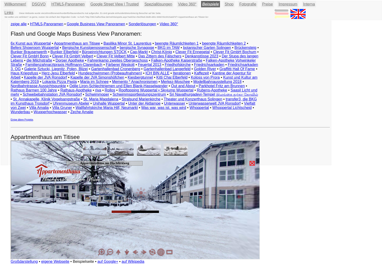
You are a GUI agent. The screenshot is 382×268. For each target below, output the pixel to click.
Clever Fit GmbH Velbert (72, 56)
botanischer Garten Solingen (207, 48)
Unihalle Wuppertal (109, 103)
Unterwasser (174, 103)
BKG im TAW (169, 48)
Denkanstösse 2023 (201, 56)
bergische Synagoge (137, 48)
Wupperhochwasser (50, 112)
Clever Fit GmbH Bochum (234, 52)
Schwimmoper (97, 94)
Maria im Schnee (94, 82)
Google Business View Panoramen (96, 24)
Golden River (205, 69)
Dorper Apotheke (70, 60)
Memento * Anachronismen (135, 82)
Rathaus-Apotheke (76, 90)
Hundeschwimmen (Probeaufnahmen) (110, 73)
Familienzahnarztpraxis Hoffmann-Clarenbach (64, 65)
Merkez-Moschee (175, 82)
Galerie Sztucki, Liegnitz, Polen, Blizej (56, 69)
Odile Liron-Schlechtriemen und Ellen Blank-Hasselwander (118, 86)
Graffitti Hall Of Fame (237, 69)
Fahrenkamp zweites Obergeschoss (118, 60)
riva (98, 90)
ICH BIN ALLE (157, 73)
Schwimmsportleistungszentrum (139, 94)
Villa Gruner (62, 108)
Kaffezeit (201, 73)
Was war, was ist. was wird (163, 108)
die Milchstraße (39, 60)
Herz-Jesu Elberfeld (58, 73)
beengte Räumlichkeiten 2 (224, 43)
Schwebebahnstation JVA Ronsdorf (52, 94)
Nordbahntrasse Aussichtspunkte (38, 86)
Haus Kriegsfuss (24, 73)
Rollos (110, 90)
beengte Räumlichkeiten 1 (177, 43)
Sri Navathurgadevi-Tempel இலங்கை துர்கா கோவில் (213, 94)
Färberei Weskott (120, 65)
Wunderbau (20, 112)
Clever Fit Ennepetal (193, 52)
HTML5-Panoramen (68, 4)
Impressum (288, 4)
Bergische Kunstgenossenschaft (89, 48)
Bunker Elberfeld (64, 52)
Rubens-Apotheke (212, 90)
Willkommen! (15, 4)
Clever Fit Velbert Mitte (116, 56)
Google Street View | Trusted (114, 4)
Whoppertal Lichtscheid (232, 108)
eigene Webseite (55, 261)
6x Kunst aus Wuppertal (31, 43)
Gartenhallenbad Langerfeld (167, 69)
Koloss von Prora (205, 77)
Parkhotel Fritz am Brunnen (222, 86)
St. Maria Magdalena (100, 99)
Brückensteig (245, 48)
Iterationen (182, 73)
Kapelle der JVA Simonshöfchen (97, 77)
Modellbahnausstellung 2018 (217, 82)
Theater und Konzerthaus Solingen (193, 99)
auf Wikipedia (133, 261)
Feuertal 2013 (149, 65)
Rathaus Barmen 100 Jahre (34, 90)
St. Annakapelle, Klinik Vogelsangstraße (46, 99)
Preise (267, 4)
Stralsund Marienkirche (141, 99)
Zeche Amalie (81, 112)
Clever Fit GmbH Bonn (30, 56)
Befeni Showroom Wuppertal (35, 48)
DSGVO (39, 4)
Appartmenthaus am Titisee (77, 43)
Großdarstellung (24, 261)
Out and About (183, 86)
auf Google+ (107, 261)
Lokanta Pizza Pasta (59, 82)
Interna (309, 4)
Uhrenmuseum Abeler (71, 103)
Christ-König (161, 52)
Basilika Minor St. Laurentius (127, 43)
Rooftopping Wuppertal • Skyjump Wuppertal (156, 90)
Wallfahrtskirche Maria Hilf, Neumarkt (106, 108)
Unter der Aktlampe (144, 103)
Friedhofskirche (177, 65)
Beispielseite (83, 261)
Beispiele (210, 4)
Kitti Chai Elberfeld (172, 77)
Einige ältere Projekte (22, 119)
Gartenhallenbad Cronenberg (115, 69)
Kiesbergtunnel (140, 77)
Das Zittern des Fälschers (159, 56)
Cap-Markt (139, 52)
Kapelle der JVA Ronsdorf (45, 77)
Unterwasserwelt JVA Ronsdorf (215, 103)
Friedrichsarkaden (209, 65)
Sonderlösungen (142, 24)
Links (8, 13)
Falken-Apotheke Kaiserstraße (176, 60)
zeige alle (19, 24)
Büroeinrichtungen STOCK (104, 52)
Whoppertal (199, 108)
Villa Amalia (39, 108)
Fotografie (247, 4)
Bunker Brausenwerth (29, 52)
